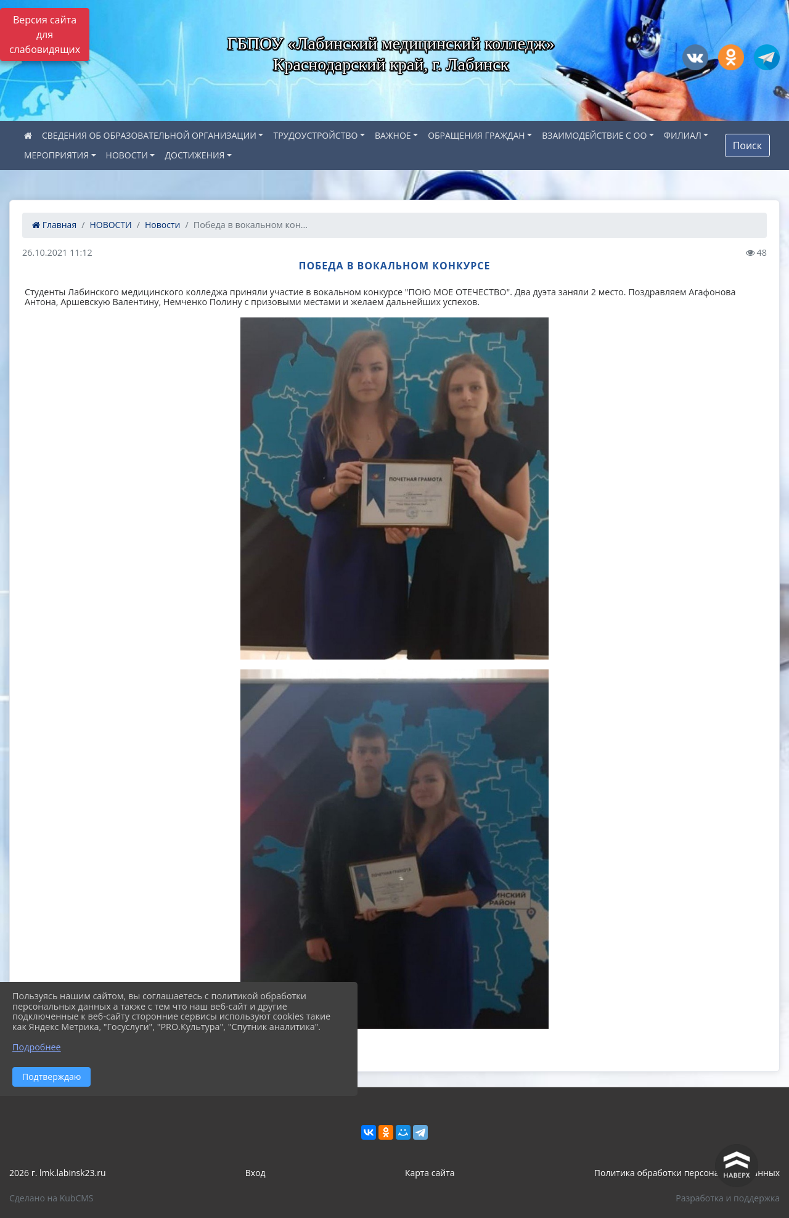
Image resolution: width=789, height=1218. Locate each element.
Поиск (747, 145)
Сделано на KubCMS (51, 1198)
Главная (54, 225)
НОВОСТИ (127, 155)
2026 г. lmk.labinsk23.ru (57, 1173)
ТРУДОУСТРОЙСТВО (315, 135)
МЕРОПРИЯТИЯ (56, 155)
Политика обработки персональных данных (687, 1173)
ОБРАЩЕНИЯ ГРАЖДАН (476, 135)
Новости (162, 225)
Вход (255, 1173)
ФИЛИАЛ (682, 135)
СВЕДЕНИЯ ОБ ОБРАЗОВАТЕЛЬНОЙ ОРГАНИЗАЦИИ (149, 135)
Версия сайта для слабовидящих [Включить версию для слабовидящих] (44, 34)
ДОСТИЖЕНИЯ (194, 155)
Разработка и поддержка (728, 1198)
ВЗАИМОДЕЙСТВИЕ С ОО (594, 135)
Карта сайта (430, 1173)
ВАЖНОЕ (393, 135)
